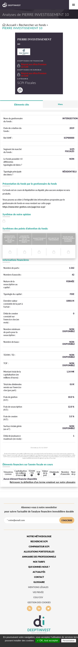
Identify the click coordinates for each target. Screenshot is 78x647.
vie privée (38, 592)
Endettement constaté (39, 239)
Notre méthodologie (39, 536)
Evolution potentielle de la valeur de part (10, 239)
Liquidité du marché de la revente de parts (24, 239)
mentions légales (38, 587)
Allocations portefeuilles (39, 551)
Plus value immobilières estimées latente (68, 239)
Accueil (9, 25)
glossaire (39, 582)
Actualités (39, 572)
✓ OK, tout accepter (47, 640)
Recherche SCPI (39, 541)
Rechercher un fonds (32, 25)
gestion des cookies (39, 602)
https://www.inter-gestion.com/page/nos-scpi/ (24, 207)
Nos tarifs (39, 562)
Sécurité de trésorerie (53, 239)
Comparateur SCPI (39, 546)
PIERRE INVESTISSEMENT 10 (22, 28)
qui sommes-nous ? (39, 567)
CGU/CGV (38, 597)
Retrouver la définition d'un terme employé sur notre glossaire (42, 482)
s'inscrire (66, 520)
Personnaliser (69, 641)
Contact (39, 577)
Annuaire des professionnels (39, 556)
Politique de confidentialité (40, 644)
